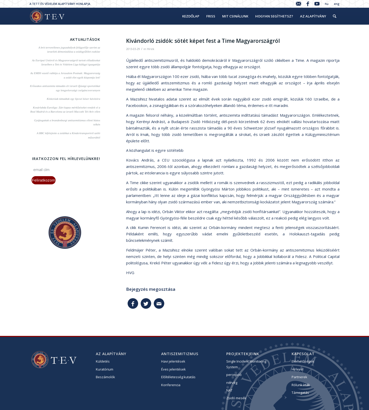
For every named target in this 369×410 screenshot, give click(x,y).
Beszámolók (105, 377)
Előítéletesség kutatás (178, 377)
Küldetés (103, 361)
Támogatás (300, 392)
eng (337, 4)
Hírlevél (297, 369)
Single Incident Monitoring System (246, 364)
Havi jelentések (173, 361)
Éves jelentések (173, 369)
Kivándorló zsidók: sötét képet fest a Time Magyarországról (203, 40)
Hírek (150, 49)
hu (327, 4)
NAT (229, 390)
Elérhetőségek (303, 361)
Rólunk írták (301, 385)
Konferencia (170, 385)
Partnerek (299, 377)
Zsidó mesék (236, 398)
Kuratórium (104, 369)
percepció (234, 374)
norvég (231, 382)
